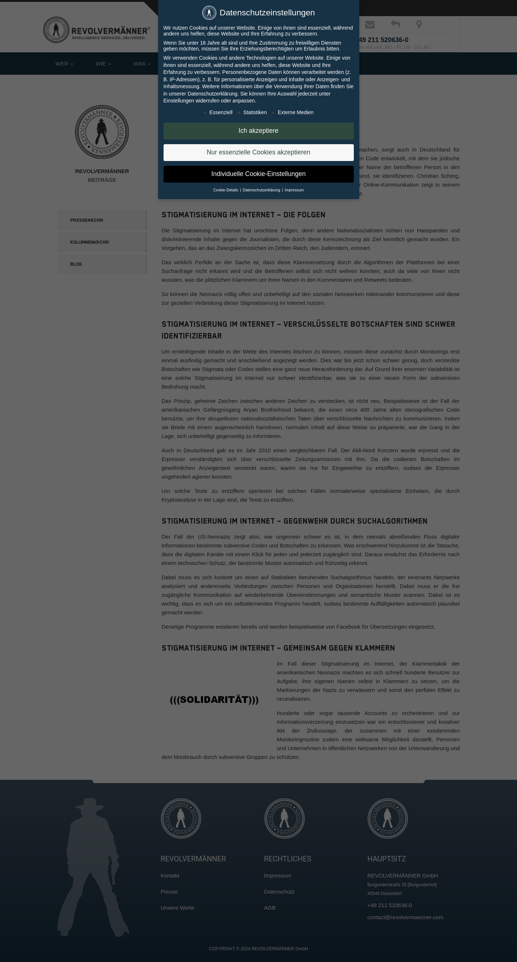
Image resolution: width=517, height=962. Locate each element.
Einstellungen (179, 97)
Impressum (294, 186)
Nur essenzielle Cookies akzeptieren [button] (258, 149)
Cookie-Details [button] (226, 186)
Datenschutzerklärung (212, 90)
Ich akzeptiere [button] (258, 127)
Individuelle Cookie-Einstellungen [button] (258, 170)
